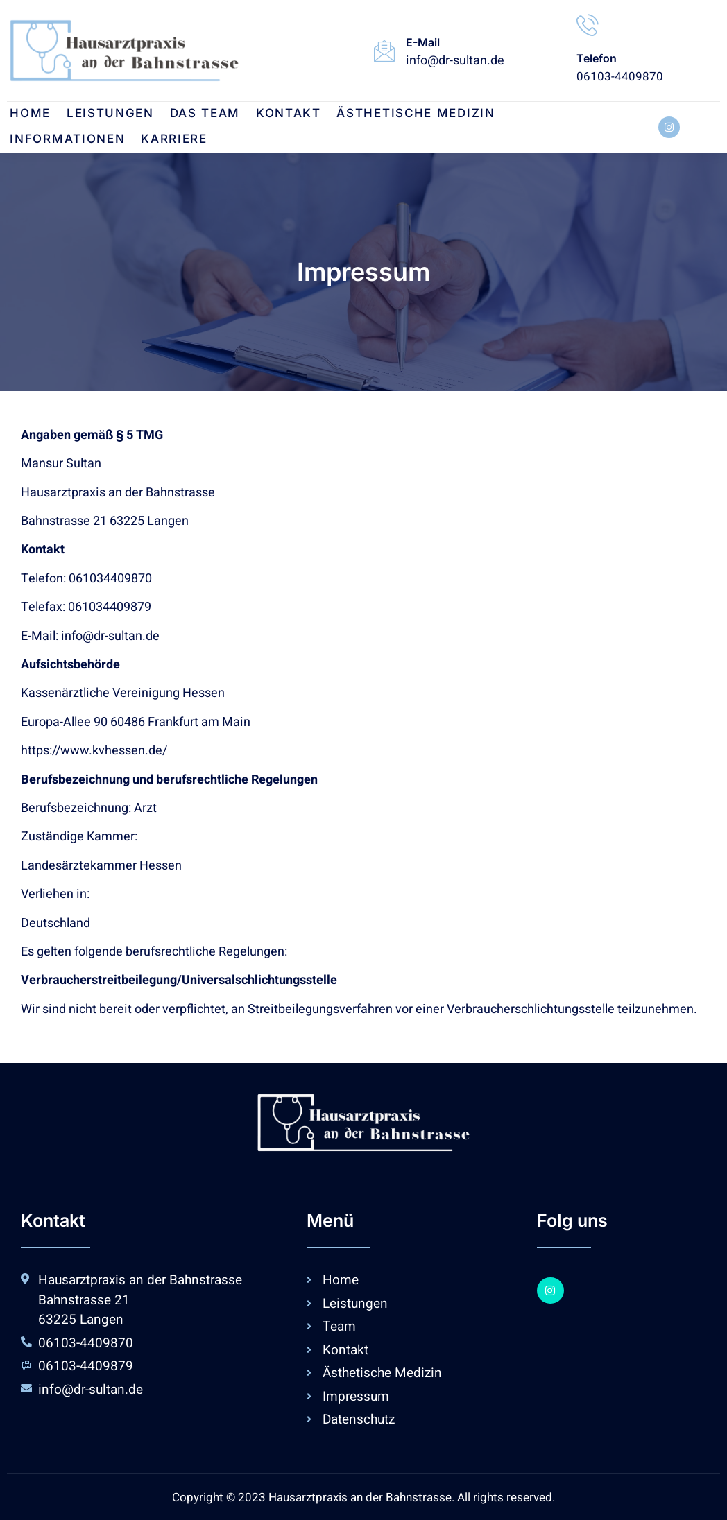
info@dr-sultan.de (455, 60)
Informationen (552, 114)
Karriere (40, 140)
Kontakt (277, 114)
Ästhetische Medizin (402, 114)
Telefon (596, 58)
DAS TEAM (197, 114)
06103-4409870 (619, 76)
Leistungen (104, 114)
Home (27, 114)
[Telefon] (587, 25)
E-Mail (423, 42)
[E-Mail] (384, 51)
